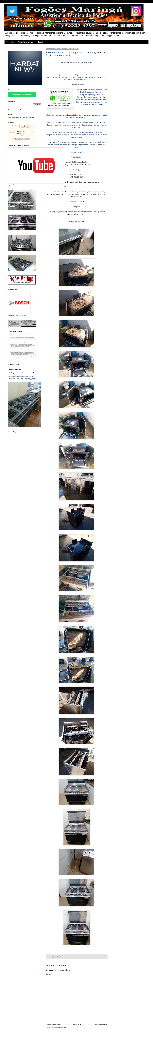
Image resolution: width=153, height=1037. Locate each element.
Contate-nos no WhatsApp (21, 94)
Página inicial (77, 1024)
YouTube (10, 42)
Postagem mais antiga (100, 1024)
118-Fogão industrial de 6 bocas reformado (23, 373)
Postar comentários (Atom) (59, 1027)
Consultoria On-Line (26, 42)
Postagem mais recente (53, 1024)
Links (40, 42)
